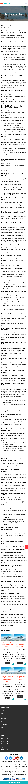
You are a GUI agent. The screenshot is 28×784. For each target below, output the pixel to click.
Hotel (2, 732)
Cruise (2, 727)
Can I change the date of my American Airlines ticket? (20, 644)
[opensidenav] (26, 3)
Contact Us (4, 718)
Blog (2, 713)
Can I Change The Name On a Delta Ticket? (20, 677)
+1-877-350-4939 (6, 750)
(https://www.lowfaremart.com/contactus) (16, 773)
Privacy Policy (4, 741)
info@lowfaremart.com (8, 747)
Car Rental (3, 730)
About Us (3, 710)
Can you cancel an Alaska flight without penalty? (7, 644)
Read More (7, 663)
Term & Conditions (5, 738)
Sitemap (3, 721)
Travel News (4, 716)
